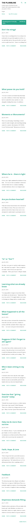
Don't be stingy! (9, 29)
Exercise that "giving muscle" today (11, 395)
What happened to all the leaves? (13, 312)
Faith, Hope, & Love (10, 449)
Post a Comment (11, 46)
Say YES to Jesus (13, 14)
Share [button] (3, 46)
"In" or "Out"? (8, 259)
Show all (22, 21)
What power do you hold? (13, 89)
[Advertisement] (14, 68)
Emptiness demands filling (13, 500)
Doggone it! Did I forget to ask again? (13, 340)
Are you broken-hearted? (13, 199)
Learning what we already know (13, 285)
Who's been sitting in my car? (13, 368)
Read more (23, 46)
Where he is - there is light (13, 174)
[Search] (22, 3)
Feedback (6, 474)
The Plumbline (9, 2)
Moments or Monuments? (13, 114)
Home (3, 14)
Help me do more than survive (12, 423)
